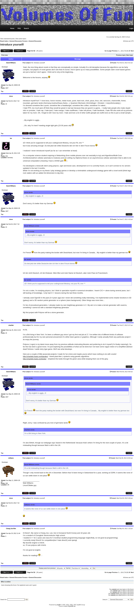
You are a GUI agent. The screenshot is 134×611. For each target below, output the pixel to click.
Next (132, 51)
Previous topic (120, 55)
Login (131, 28)
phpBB (59, 605)
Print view (4, 55)
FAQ (19, 28)
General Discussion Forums (18, 41)
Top (2, 91)
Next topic (129, 55)
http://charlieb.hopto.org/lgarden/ (35, 356)
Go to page (108, 51)
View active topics (21, 38)
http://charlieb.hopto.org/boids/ (34, 359)
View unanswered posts (7, 38)
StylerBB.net (71, 606)
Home (12, 28)
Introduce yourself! (12, 44)
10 (129, 51)
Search (26, 28)
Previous (115, 51)
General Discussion (35, 41)
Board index (4, 41)
